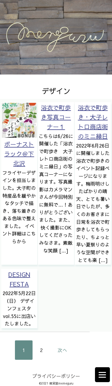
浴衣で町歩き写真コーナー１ (56, 117)
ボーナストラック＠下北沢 (19, 153)
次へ (62, 350)
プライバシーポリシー (56, 376)
